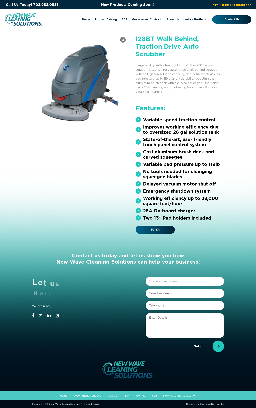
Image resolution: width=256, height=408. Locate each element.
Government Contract (146, 19)
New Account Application (179, 395)
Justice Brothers (195, 19)
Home (86, 19)
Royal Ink (219, 404)
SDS (124, 19)
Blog (127, 395)
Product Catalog (106, 19)
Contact (141, 395)
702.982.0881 (45, 4)
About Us (172, 19)
